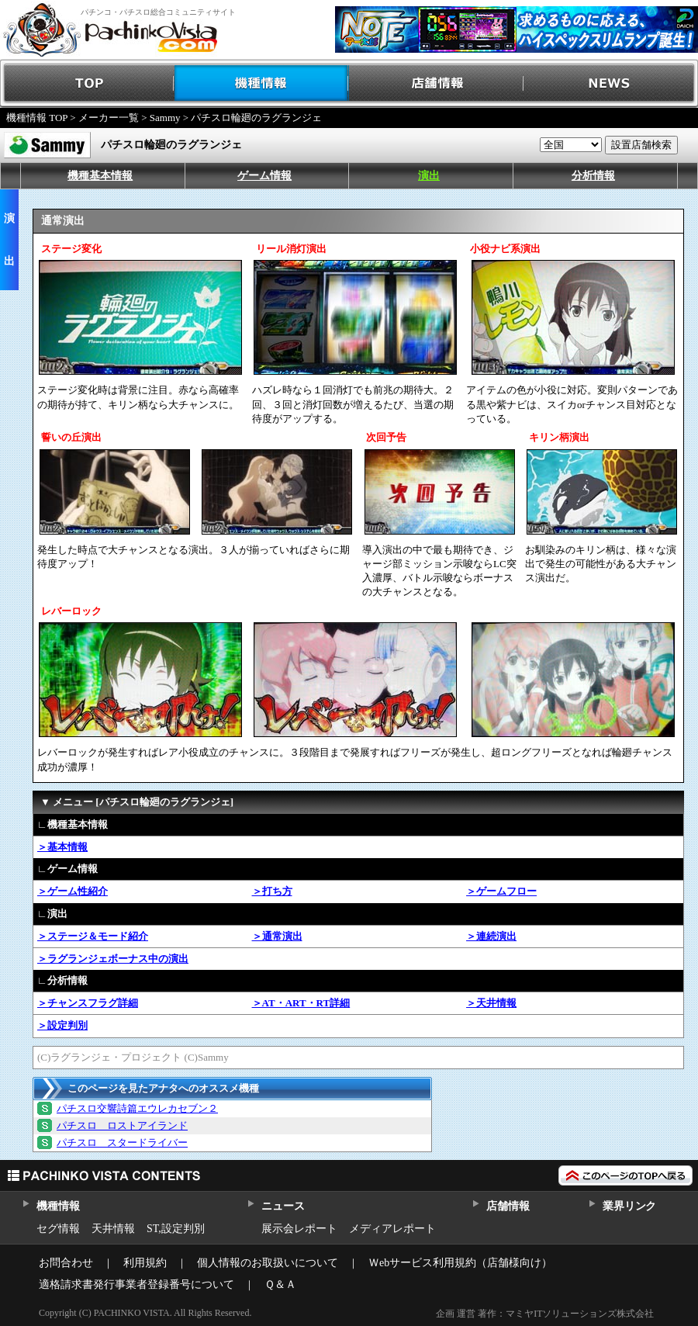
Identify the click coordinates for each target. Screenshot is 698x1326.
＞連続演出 (491, 936)
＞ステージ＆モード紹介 (92, 936)
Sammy (165, 117)
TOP (87, 83)
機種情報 (261, 83)
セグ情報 (58, 1228)
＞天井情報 (491, 1003)
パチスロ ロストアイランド (122, 1125)
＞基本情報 (62, 847)
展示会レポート (299, 1228)
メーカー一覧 (108, 117)
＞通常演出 (277, 936)
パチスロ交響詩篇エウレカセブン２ (137, 1108)
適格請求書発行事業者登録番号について (136, 1284)
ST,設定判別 (176, 1228)
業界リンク (629, 1206)
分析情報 (593, 176)
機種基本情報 (100, 176)
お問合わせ (66, 1263)
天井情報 (113, 1228)
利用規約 (145, 1263)
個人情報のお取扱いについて (267, 1263)
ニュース (282, 1206)
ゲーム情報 (264, 176)
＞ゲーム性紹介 (72, 891)
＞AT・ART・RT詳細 (301, 1003)
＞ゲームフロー (501, 891)
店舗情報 (436, 83)
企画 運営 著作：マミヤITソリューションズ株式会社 (545, 1313)
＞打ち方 (272, 891)
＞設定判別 (62, 1025)
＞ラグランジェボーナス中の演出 (112, 958)
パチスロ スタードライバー (122, 1142)
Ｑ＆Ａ (280, 1284)
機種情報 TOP (36, 117)
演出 (429, 176)
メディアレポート (392, 1228)
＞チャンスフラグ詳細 (87, 1003)
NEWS (611, 83)
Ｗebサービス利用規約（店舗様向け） (460, 1263)
